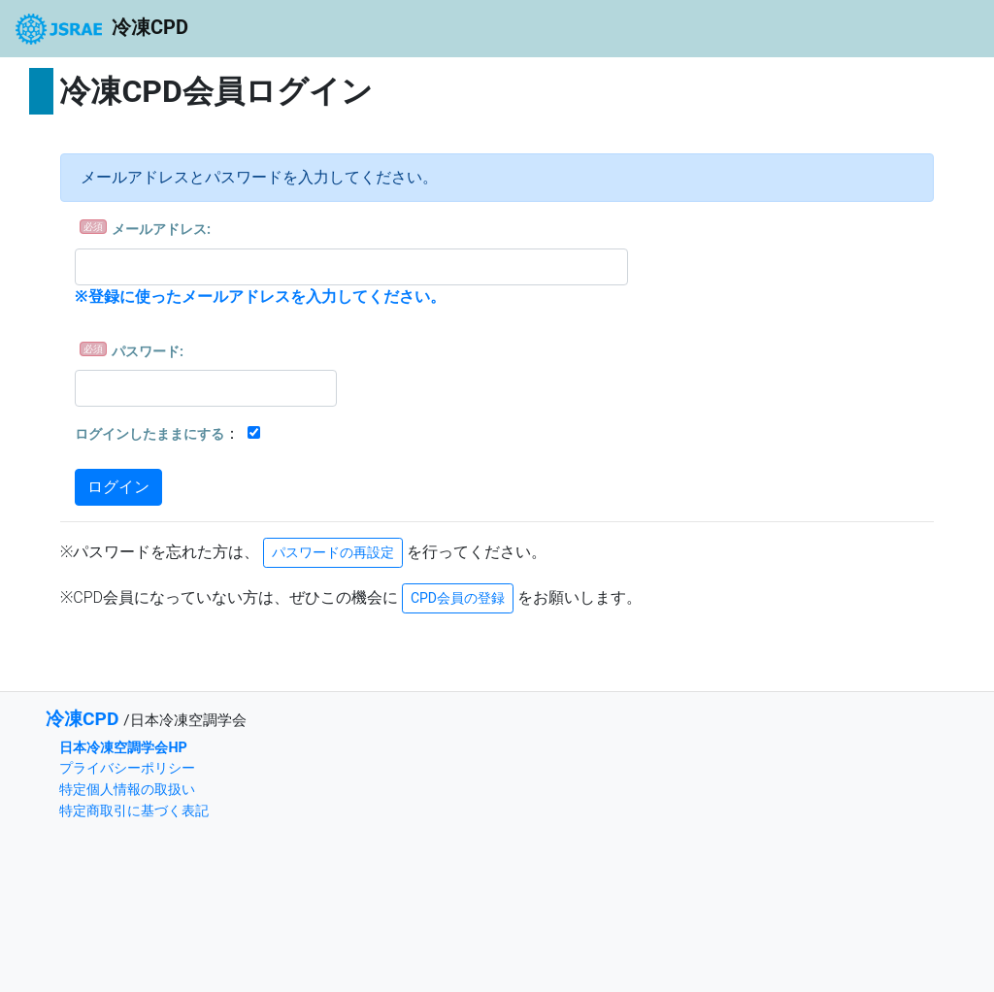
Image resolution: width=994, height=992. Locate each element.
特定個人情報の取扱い (127, 789)
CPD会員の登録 (458, 598)
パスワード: (147, 352)
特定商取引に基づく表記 (134, 811)
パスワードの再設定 (333, 552)
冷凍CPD (102, 29)
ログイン (118, 487)
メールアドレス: (161, 229)
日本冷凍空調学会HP (122, 748)
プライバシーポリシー (127, 768)
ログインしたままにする (149, 434)
